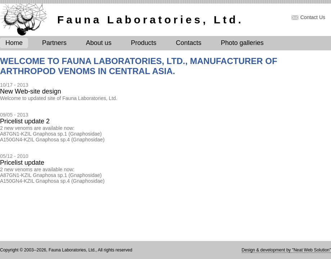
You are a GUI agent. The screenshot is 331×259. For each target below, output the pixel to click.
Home (14, 42)
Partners (54, 42)
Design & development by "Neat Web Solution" (286, 250)
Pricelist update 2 (25, 121)
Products (144, 42)
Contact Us (312, 17)
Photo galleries (242, 42)
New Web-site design (30, 91)
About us (99, 42)
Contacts (188, 42)
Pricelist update (22, 162)
